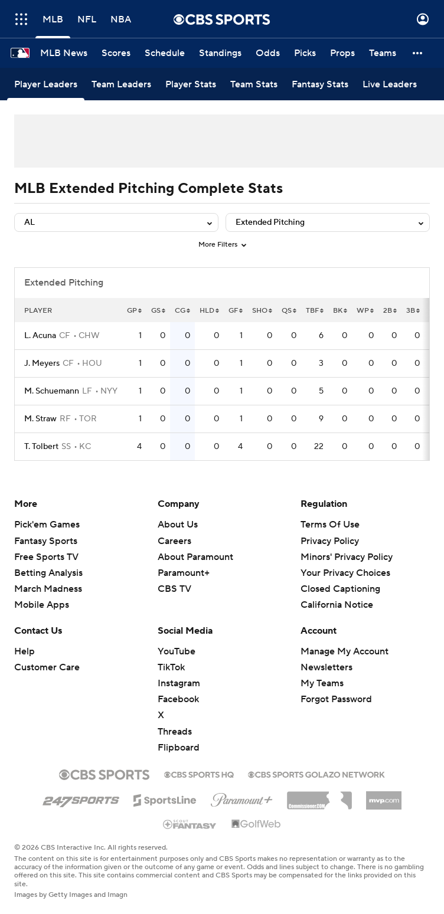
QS (289, 310)
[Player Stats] (190, 84)
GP (134, 310)
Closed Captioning (340, 589)
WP (365, 310)
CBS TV (174, 589)
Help (24, 651)
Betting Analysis (48, 573)
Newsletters (326, 667)
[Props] (342, 53)
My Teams (322, 683)
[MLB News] (63, 53)
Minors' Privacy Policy (347, 557)
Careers (174, 541)
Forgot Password (336, 699)
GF (235, 310)
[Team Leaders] (121, 84)
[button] (418, 53)
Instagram (179, 683)
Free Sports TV (46, 557)
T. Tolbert (41, 446)
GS (158, 310)
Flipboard (179, 748)
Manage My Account (345, 651)
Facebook (178, 699)
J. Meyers (42, 363)
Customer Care (47, 667)
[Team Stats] (254, 84)
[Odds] (268, 53)
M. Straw (40, 419)
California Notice (337, 605)
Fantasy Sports (45, 541)
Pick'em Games (47, 524)
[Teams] (382, 53)
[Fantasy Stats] (320, 84)
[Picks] (305, 53)
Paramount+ (184, 573)
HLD (209, 310)
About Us (178, 524)
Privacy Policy (330, 541)
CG (182, 310)
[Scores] (116, 53)
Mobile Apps (41, 605)
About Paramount (195, 557)
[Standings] (220, 53)
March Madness (48, 589)
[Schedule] (165, 53)
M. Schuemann (51, 391)
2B (390, 310)
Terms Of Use (330, 524)
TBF (315, 310)
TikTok (171, 667)
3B (413, 310)
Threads (175, 732)
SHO (262, 310)
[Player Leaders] (45, 84)
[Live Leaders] (389, 84)
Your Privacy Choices (345, 573)
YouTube (176, 651)
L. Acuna (40, 335)
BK (340, 310)
